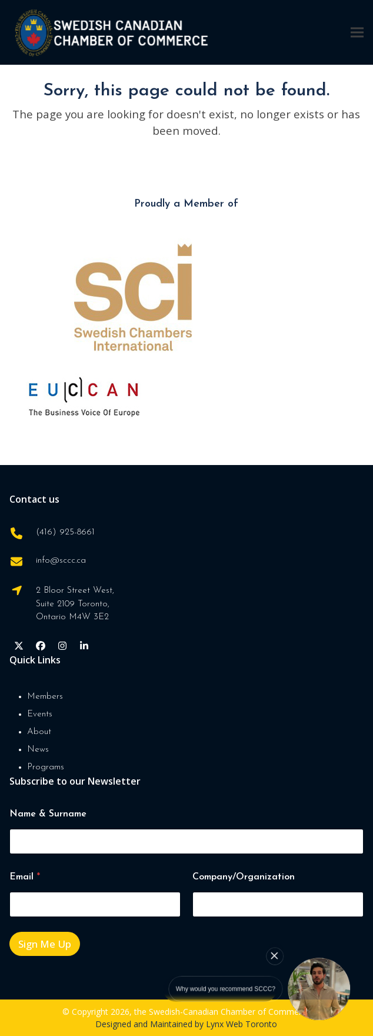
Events (39, 714)
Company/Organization (243, 877)
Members (45, 696)
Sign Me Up (44, 944)
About (39, 732)
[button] (357, 32)
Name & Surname (47, 814)
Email (24, 877)
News (38, 749)
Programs (45, 767)
